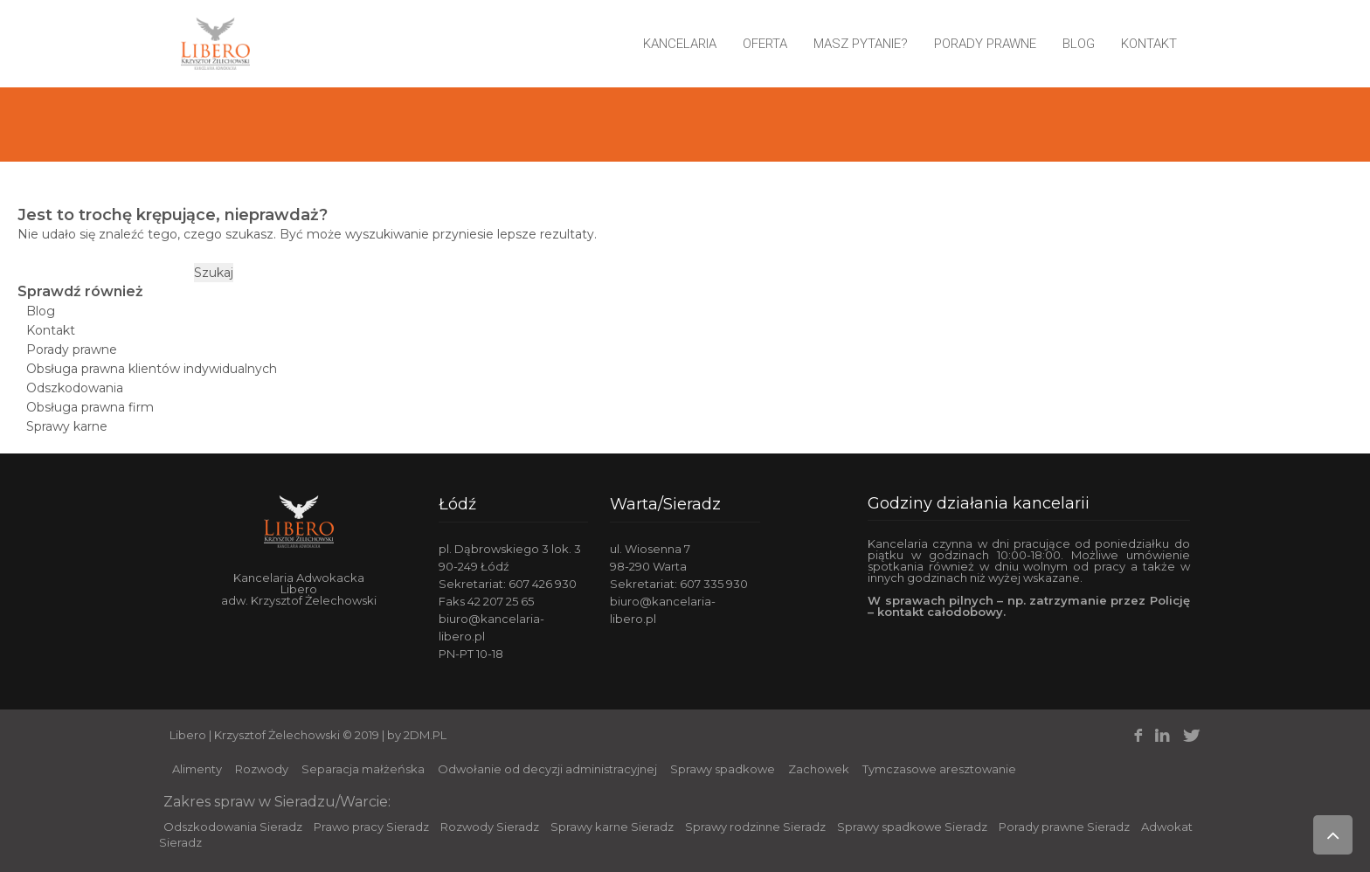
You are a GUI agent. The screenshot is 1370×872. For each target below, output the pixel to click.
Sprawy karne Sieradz (612, 827)
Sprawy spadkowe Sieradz (912, 827)
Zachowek (818, 769)
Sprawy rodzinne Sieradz (755, 827)
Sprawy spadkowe (722, 769)
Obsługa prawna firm (90, 407)
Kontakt (1149, 44)
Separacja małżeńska (363, 769)
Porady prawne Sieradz (1064, 827)
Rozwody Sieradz (489, 827)
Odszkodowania (74, 388)
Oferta (765, 44)
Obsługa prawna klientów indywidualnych (151, 369)
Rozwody (261, 769)
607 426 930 (543, 584)
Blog (1078, 44)
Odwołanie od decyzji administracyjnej (547, 769)
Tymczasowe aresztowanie (939, 769)
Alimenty (197, 769)
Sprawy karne (66, 426)
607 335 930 (714, 584)
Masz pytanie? (860, 44)
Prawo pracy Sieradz (371, 827)
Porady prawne (985, 44)
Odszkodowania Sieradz (232, 827)
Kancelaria (679, 44)
